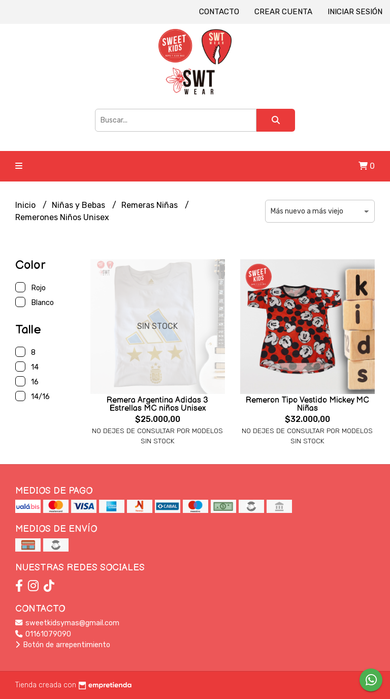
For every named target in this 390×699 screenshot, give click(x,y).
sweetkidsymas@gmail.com (67, 623)
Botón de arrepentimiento (62, 645)
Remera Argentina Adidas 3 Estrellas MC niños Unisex (157, 404)
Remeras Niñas (150, 205)
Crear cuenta (283, 11)
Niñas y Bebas (79, 205)
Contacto (219, 11)
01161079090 (43, 634)
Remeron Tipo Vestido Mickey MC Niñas (307, 404)
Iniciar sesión (355, 11)
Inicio (26, 205)
